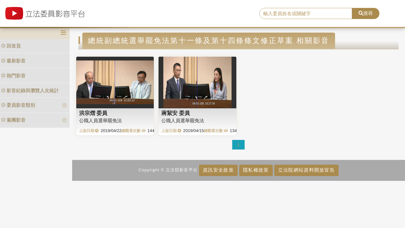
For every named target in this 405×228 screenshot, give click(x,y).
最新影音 (13, 60)
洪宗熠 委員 (93, 113)
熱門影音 (13, 75)
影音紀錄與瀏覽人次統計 (30, 90)
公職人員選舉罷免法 (100, 120)
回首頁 (11, 45)
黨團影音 (13, 120)
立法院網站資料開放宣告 (306, 170)
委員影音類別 (18, 105)
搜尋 (365, 13)
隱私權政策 (256, 170)
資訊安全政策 (218, 170)
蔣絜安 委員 (175, 113)
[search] (305, 13)
